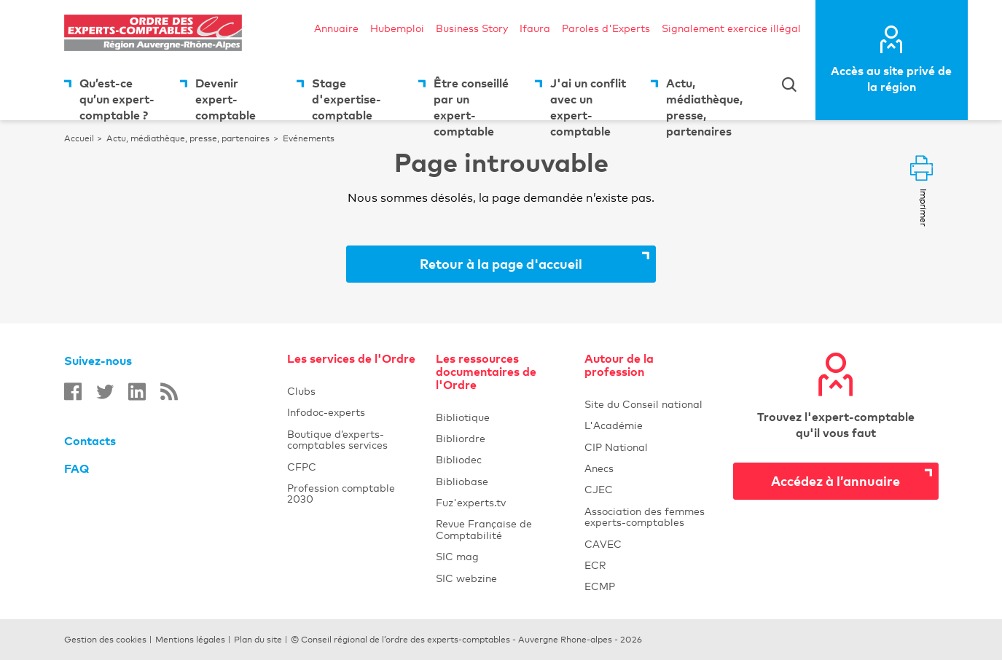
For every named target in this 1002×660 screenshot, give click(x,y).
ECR (595, 565)
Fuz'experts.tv (501, 502)
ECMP (650, 586)
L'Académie (650, 425)
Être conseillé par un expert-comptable (471, 98)
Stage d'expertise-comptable (346, 98)
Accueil (79, 138)
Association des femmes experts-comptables (644, 516)
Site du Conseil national (643, 404)
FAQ (76, 468)
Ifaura (535, 28)
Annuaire (336, 28)
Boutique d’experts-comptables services (337, 439)
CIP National (650, 447)
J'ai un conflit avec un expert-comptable (588, 98)
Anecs (650, 468)
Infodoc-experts (352, 412)
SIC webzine (466, 578)
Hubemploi (397, 28)
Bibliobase (501, 481)
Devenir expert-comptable (225, 98)
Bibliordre (501, 438)
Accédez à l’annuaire (835, 480)
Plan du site (258, 640)
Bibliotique (501, 417)
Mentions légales (190, 640)
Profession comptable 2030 (341, 493)
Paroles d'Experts (606, 28)
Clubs (352, 391)
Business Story (472, 28)
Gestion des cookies (105, 640)
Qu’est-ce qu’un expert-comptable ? (116, 98)
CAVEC (603, 544)
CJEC (650, 489)
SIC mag (457, 556)
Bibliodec (501, 459)
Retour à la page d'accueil (501, 263)
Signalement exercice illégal (731, 28)
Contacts (90, 440)
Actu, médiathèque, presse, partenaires (704, 98)
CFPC (301, 466)
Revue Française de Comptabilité (501, 529)
